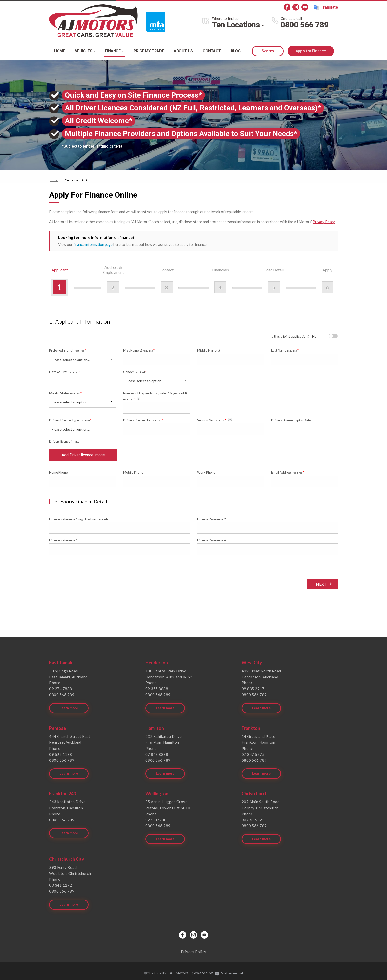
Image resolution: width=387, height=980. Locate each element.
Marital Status (65, 393)
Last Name (285, 350)
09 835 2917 (253, 690)
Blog (235, 51)
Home (59, 51)
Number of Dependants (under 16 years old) (155, 395)
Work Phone (206, 474)
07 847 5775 (253, 754)
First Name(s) (139, 350)
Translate (326, 7)
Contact (212, 51)
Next (320, 585)
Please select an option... (70, 359)
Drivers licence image (64, 441)
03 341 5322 (253, 818)
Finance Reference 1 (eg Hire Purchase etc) (79, 521)
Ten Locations (236, 24)
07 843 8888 (156, 754)
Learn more (69, 708)
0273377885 (157, 818)
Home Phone (58, 474)
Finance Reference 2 (211, 521)
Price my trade (149, 51)
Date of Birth (64, 371)
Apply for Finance (311, 51)
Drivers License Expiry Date (291, 420)
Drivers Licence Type (70, 420)
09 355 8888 (156, 690)
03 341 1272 (60, 882)
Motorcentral (229, 969)
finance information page (93, 244)
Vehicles (85, 51)
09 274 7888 (60, 690)
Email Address (287, 474)
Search (268, 51)
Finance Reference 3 (63, 542)
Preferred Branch (67, 350)
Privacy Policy (324, 222)
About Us (183, 51)
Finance (114, 51)
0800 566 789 (305, 24)
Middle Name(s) (208, 350)
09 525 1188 (60, 754)
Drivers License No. (143, 420)
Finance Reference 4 (211, 542)
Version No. (214, 420)
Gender (135, 371)
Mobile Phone (133, 474)
